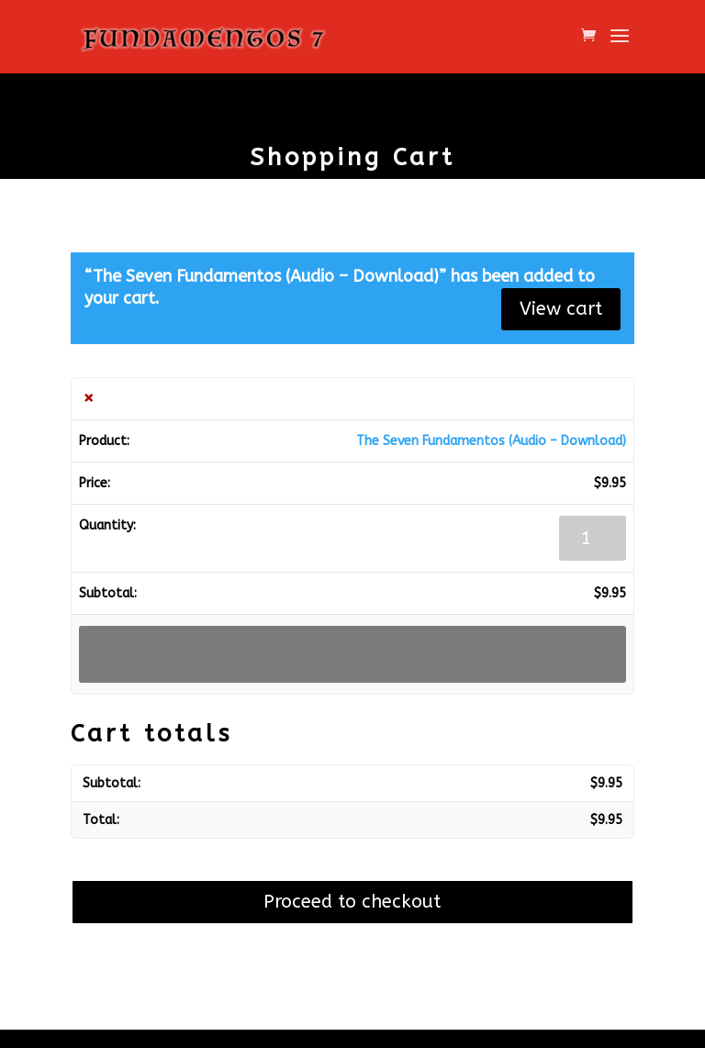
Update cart (352, 653)
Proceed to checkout (352, 901)
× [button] (89, 398)
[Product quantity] (592, 538)
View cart (561, 308)
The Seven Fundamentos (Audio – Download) (491, 441)
